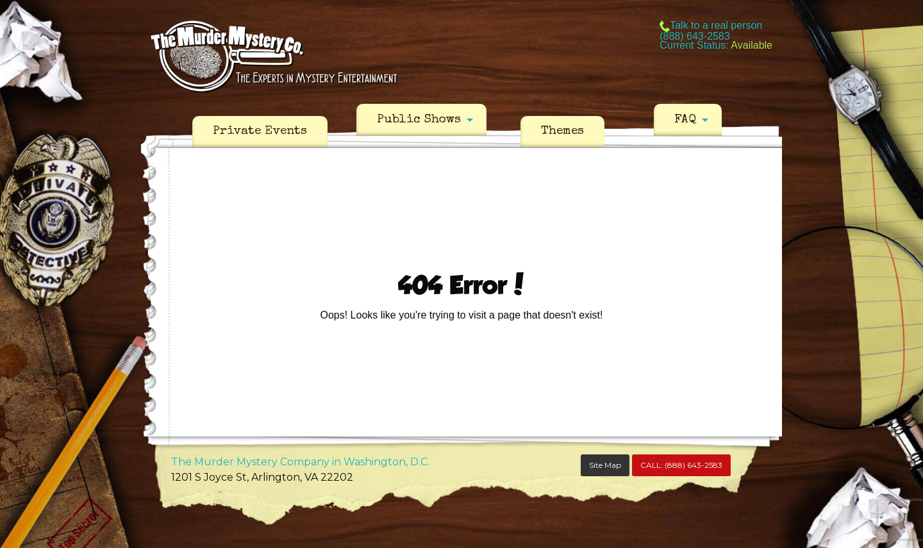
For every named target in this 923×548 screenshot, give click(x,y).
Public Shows (419, 119)
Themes (562, 131)
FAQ (685, 119)
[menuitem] (260, 132)
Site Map (605, 465)
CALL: (681, 465)
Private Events (260, 131)
